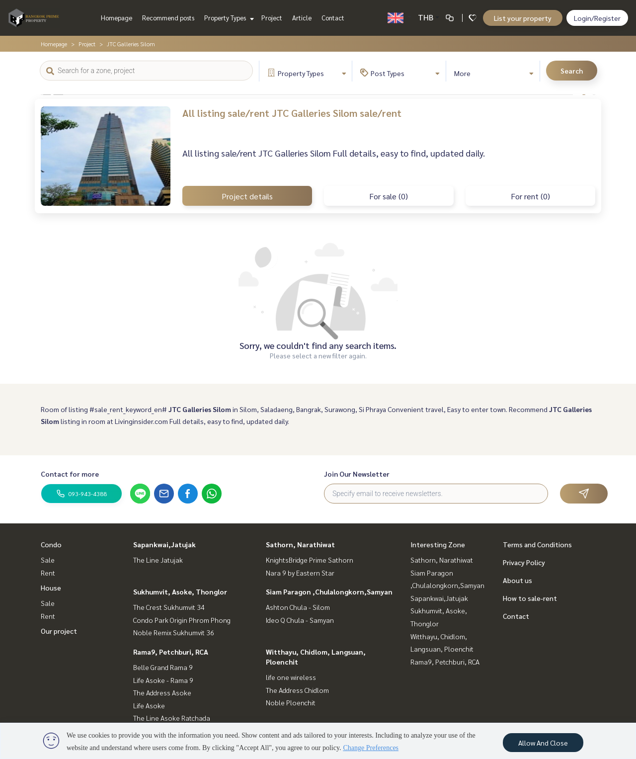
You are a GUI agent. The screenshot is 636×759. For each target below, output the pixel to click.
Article (302, 17)
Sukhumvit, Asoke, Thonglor (180, 591)
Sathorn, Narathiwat (300, 544)
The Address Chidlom (297, 689)
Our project (59, 630)
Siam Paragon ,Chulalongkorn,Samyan (329, 591)
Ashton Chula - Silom (298, 606)
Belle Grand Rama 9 (163, 667)
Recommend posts (168, 17)
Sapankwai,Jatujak (164, 544)
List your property (523, 17)
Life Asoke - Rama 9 (163, 679)
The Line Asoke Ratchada (171, 717)
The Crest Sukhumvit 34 (169, 606)
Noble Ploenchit (291, 702)
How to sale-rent (530, 597)
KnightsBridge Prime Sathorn (309, 559)
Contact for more (70, 473)
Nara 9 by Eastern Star (300, 572)
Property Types (227, 17)
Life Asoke (149, 705)
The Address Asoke (162, 692)
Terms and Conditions (537, 544)
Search (571, 70)
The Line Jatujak (158, 559)
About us (517, 580)
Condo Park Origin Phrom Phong (182, 619)
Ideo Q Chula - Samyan (300, 619)
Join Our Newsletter (357, 473)
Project (271, 17)
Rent (48, 572)
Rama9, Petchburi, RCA (170, 651)
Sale (48, 559)
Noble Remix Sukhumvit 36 (173, 632)
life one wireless (291, 677)
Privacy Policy (524, 562)
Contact (332, 17)
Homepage (116, 17)
